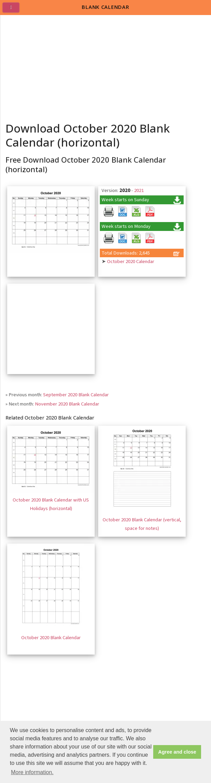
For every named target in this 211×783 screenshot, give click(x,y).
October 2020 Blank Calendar (51, 637)
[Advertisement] (105, 66)
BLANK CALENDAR (105, 6)
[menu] (13, 10)
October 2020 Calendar (130, 261)
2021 (139, 190)
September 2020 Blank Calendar (76, 394)
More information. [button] (32, 772)
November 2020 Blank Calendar (67, 404)
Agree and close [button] (177, 752)
